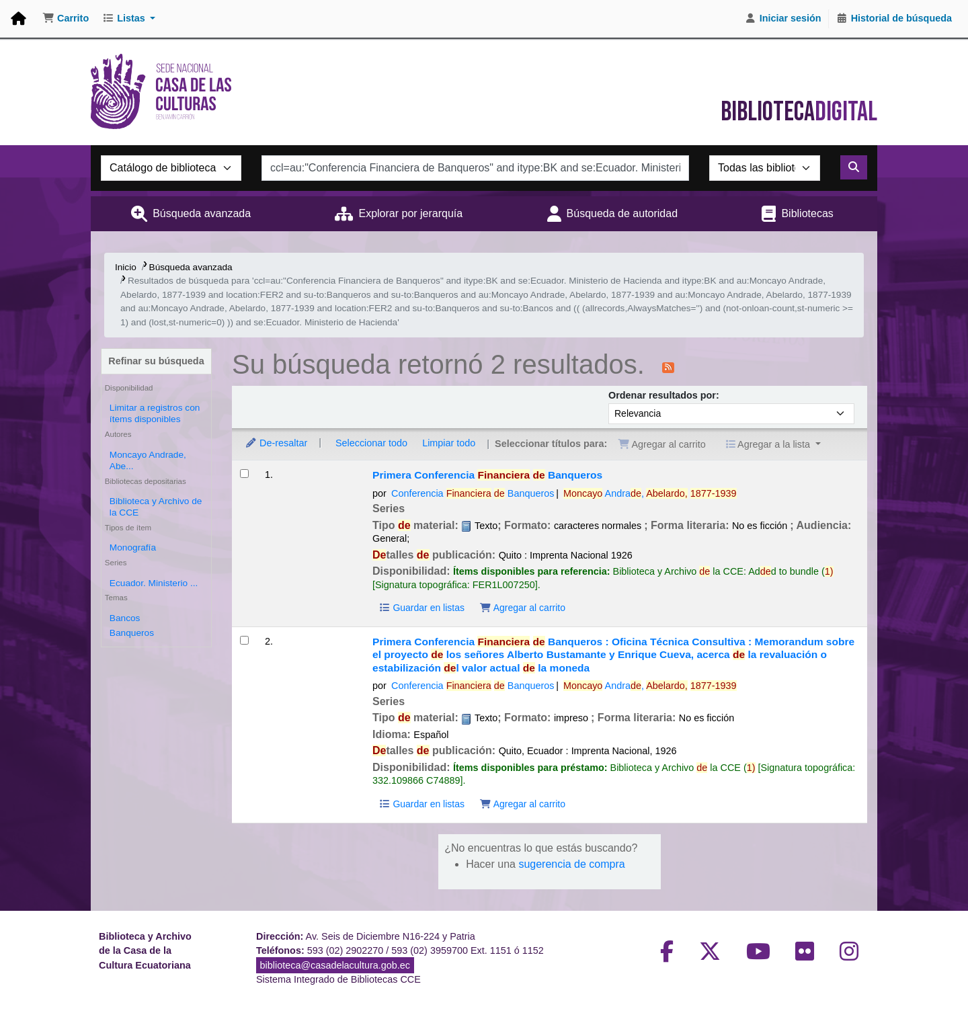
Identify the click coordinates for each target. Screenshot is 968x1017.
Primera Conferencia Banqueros (487, 475)
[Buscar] (853, 167)
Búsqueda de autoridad (622, 213)
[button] (65, 19)
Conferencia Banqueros (472, 493)
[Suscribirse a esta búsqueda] (668, 366)
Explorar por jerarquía (410, 213)
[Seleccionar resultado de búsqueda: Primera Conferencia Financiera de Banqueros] (244, 473)
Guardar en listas (421, 607)
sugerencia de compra (571, 864)
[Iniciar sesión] (783, 19)
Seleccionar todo (371, 443)
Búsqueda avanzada (202, 213)
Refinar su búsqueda (156, 361)
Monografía (133, 547)
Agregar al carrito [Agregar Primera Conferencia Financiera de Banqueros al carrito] (522, 607)
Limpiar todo (448, 443)
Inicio (125, 267)
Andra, (650, 493)
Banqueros (132, 633)
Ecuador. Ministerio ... (154, 583)
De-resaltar (276, 443)
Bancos (125, 618)
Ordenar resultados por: (663, 395)
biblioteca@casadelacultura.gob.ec (335, 965)
